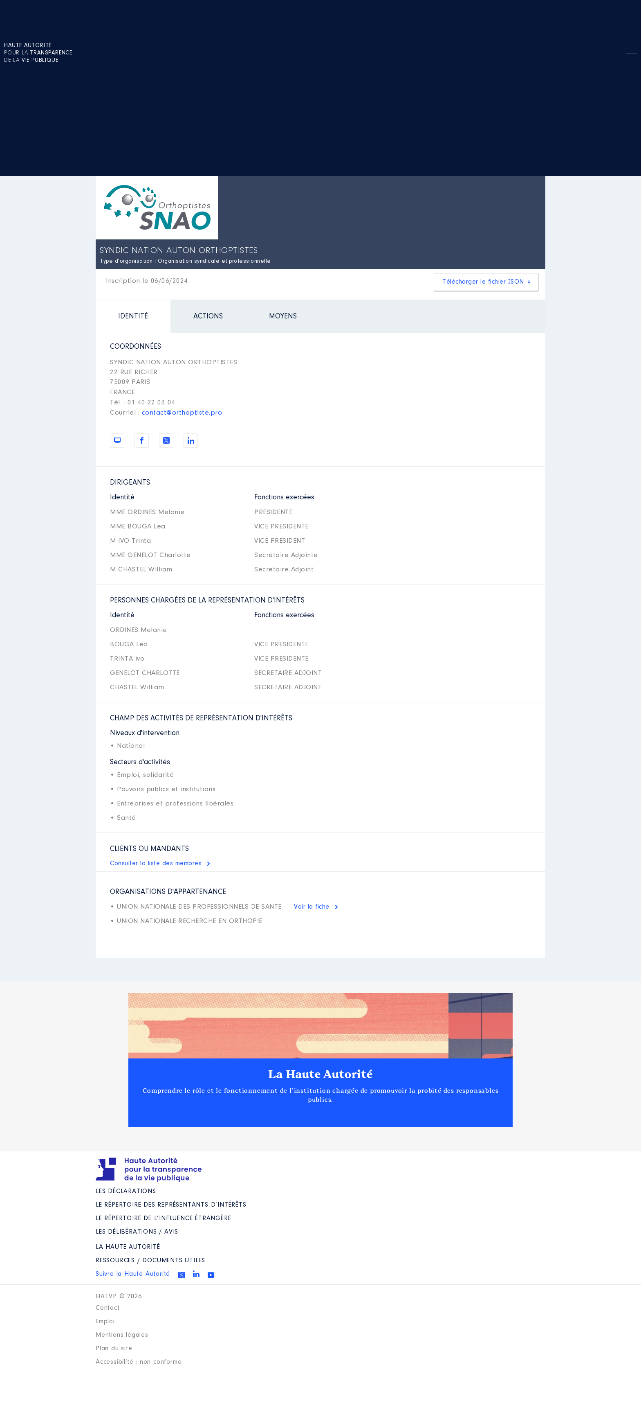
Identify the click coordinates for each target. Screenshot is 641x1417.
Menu (631, 52)
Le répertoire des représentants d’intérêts (171, 1205)
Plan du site (114, 1348)
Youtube (211, 1275)
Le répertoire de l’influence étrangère (163, 1218)
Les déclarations (126, 1191)
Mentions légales (122, 1335)
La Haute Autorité (320, 1074)
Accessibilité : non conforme (139, 1362)
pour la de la (38, 53)
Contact (108, 1308)
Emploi (105, 1321)
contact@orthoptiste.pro (182, 412)
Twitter (181, 1275)
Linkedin (196, 1273)
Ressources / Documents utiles (150, 1260)
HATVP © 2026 (119, 1296)
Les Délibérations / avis (137, 1232)
